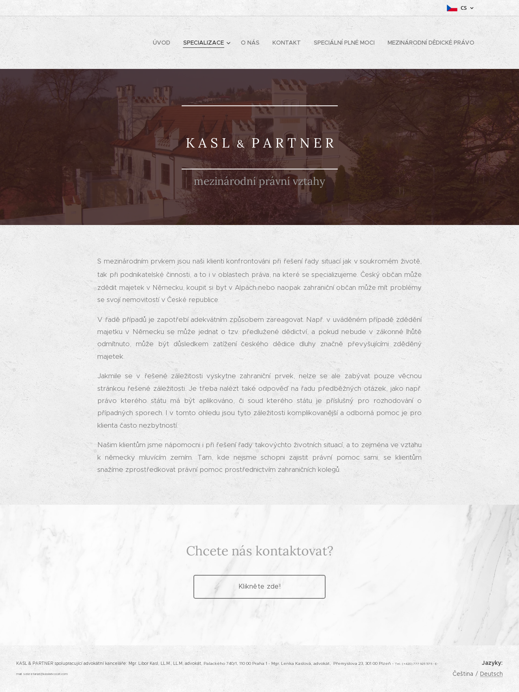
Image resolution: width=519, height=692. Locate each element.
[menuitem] (164, 42)
